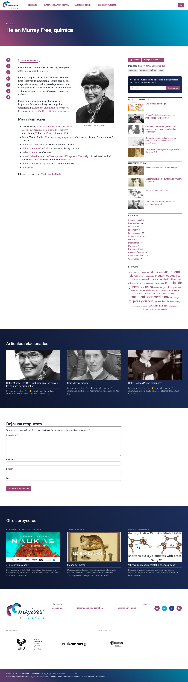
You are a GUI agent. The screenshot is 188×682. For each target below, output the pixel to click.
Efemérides (11, 24)
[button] (8, 60)
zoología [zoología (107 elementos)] (163, 309)
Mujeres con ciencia (127, 608)
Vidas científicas (135, 255)
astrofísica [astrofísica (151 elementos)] (160, 272)
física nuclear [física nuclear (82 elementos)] (157, 287)
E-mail (9, 469)
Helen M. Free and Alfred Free (37, 148)
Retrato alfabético (136, 252)
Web (8, 478)
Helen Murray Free (32, 144)
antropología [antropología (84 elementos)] (132, 272)
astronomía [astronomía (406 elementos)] (173, 272)
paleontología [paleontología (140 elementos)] (175, 302)
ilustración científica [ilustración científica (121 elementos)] (160, 290)
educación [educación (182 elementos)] (133, 283)
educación (133, 70)
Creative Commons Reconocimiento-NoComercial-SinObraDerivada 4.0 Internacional (74, 677)
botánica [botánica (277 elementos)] (175, 275)
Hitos (130, 239)
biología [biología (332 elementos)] (134, 275)
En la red (132, 230)
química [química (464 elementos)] (157, 305)
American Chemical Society (47, 107)
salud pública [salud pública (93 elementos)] (173, 306)
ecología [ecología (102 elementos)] (177, 279)
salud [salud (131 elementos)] (166, 306)
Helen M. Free (29, 152)
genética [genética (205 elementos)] (167, 287)
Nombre (10, 459)
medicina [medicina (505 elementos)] (161, 297)
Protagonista (134, 249)
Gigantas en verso (136, 236)
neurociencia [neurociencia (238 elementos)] (161, 301)
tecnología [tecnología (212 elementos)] (148, 309)
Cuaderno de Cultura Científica (23, 529)
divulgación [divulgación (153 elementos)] (168, 279)
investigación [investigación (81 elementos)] (171, 293)
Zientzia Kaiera (75, 529)
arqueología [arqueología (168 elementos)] (143, 272)
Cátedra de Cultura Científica (90, 608)
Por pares (132, 246)
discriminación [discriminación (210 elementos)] (155, 279)
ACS (104, 126)
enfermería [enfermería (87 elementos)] (143, 283)
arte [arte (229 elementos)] (152, 272)
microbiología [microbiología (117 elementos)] (173, 297)
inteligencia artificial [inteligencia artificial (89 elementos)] (150, 293)
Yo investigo (133, 259)
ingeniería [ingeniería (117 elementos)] (139, 293)
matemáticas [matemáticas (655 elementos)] (142, 297)
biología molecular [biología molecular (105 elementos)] (148, 276)
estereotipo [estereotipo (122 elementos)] (159, 283)
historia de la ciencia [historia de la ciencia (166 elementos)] (141, 290)
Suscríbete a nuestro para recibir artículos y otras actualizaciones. (154, 81)
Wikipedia (27, 167)
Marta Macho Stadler (52, 174)
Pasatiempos (134, 243)
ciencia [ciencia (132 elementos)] (144, 279)
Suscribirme (173, 88)
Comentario (12, 435)
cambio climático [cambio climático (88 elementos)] (134, 279)
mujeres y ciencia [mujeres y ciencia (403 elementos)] (140, 301)
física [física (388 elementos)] (149, 287)
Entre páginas (134, 233)
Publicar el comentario (18, 488)
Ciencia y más (134, 220)
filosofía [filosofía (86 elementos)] (141, 287)
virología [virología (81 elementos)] (157, 309)
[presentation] (155, 107)
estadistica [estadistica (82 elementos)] (150, 283)
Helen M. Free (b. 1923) (33, 163)
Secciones (57, 608)
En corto (132, 226)
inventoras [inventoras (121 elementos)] (161, 293)
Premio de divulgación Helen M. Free (37, 111)
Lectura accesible (29, 60)
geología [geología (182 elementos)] (177, 287)
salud (161, 70)
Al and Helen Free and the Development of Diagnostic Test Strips (55, 156)
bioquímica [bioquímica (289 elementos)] (162, 275)
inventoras (144, 70)
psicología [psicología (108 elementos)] (147, 306)
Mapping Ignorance (138, 529)
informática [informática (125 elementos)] (174, 290)
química (153, 70)
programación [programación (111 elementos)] (137, 306)
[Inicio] (11, 5)
